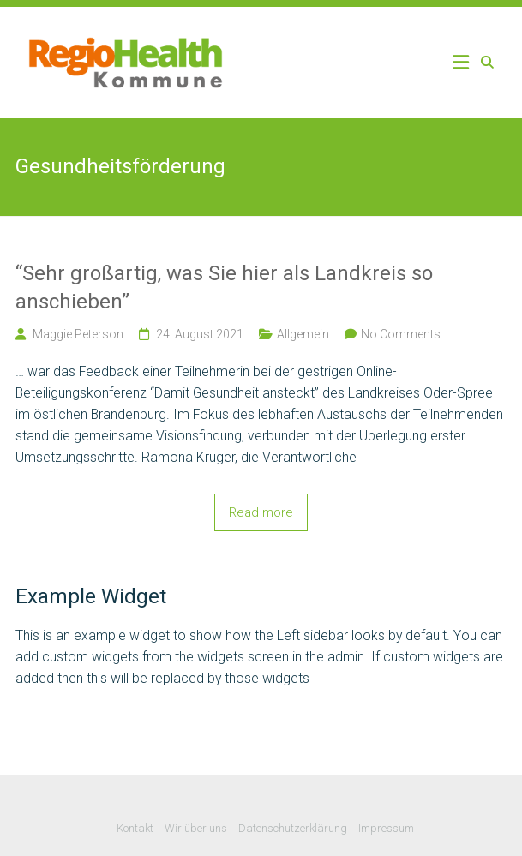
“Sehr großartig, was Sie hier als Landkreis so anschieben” (224, 287)
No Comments (401, 334)
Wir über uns (196, 828)
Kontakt (135, 828)
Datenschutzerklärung (292, 828)
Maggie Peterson (78, 334)
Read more (261, 512)
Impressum (386, 828)
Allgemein (303, 334)
